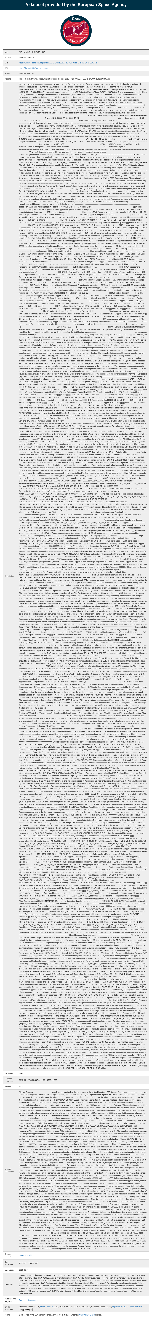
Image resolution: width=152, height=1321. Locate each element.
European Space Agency (29, 1300)
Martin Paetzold (25, 1255)
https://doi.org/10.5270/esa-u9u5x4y (33, 68)
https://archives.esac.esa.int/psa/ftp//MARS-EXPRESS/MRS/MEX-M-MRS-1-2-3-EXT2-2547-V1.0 (58, 63)
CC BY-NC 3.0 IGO (87, 1315)
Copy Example (26, 1310)
